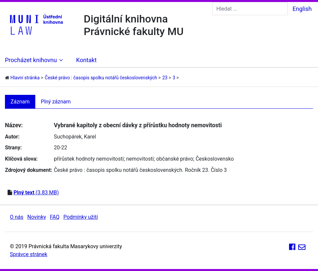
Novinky (36, 217)
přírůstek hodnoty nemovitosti (89, 159)
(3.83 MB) (36, 192)
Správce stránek (28, 254)
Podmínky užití (80, 217)
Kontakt (86, 60)
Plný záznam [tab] (56, 101)
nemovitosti (140, 159)
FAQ (54, 217)
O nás (16, 217)
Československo (215, 159)
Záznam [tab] (20, 101)
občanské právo (174, 159)
